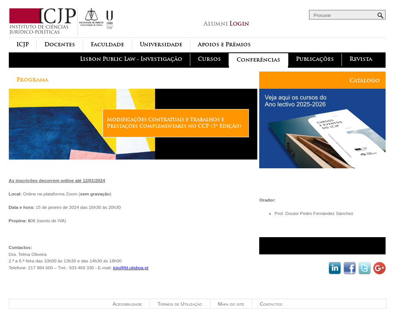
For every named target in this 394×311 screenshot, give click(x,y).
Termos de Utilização (180, 304)
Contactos (271, 304)
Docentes (59, 44)
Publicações (315, 59)
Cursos (209, 59)
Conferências (258, 60)
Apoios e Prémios (224, 44)
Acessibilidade (127, 304)
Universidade (161, 44)
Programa (32, 80)
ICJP (22, 44)
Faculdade (107, 44)
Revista (361, 59)
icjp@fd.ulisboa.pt (130, 267)
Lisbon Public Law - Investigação (131, 59)
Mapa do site (231, 304)
